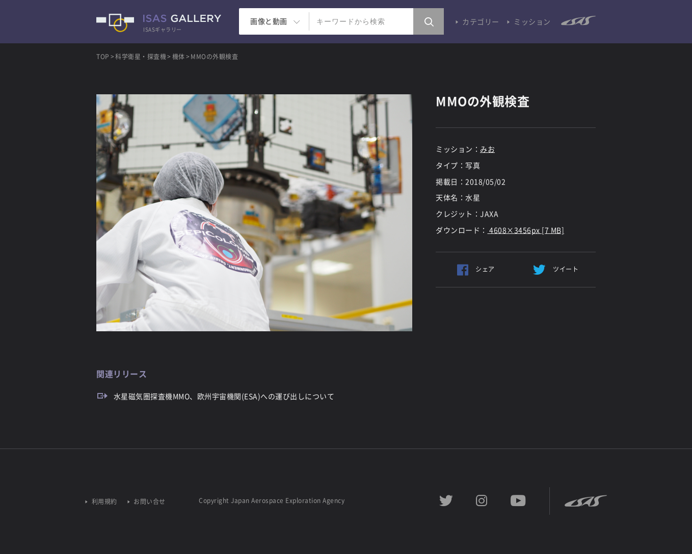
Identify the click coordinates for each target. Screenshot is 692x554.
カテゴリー (480, 21)
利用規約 (104, 502)
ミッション (532, 21)
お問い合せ (150, 502)
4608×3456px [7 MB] (526, 230)
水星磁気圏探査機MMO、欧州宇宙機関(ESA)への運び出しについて (224, 396)
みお (487, 149)
